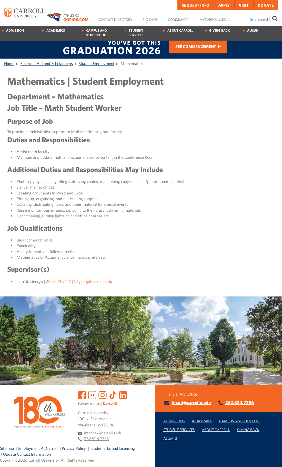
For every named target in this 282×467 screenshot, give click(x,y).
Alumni (253, 30)
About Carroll (180, 30)
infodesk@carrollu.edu (103, 433)
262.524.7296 (239, 402)
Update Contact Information (27, 454)
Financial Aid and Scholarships (47, 63)
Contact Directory (115, 19)
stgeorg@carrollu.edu (93, 281)
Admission (15, 30)
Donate (266, 5)
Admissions (174, 421)
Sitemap (7, 448)
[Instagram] (102, 394)
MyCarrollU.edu (214, 19)
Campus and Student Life (96, 33)
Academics (55, 30)
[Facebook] (82, 394)
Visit (244, 5)
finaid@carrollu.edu (191, 402)
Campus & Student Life (239, 421)
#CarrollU (108, 403)
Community (178, 19)
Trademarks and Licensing (112, 448)
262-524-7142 (58, 281)
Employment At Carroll (38, 448)
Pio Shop (150, 19)
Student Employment (96, 63)
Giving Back (219, 30)
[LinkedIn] (123, 394)
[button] (272, 457)
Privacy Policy (74, 448)
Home (9, 63)
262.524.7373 (96, 438)
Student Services (136, 33)
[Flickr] (92, 394)
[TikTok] (113, 394)
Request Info (195, 5)
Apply (224, 5)
